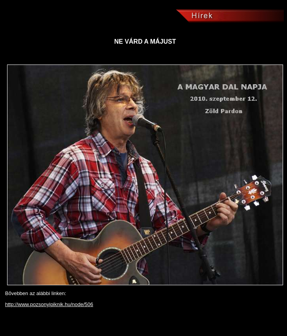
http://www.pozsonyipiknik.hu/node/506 (49, 304)
